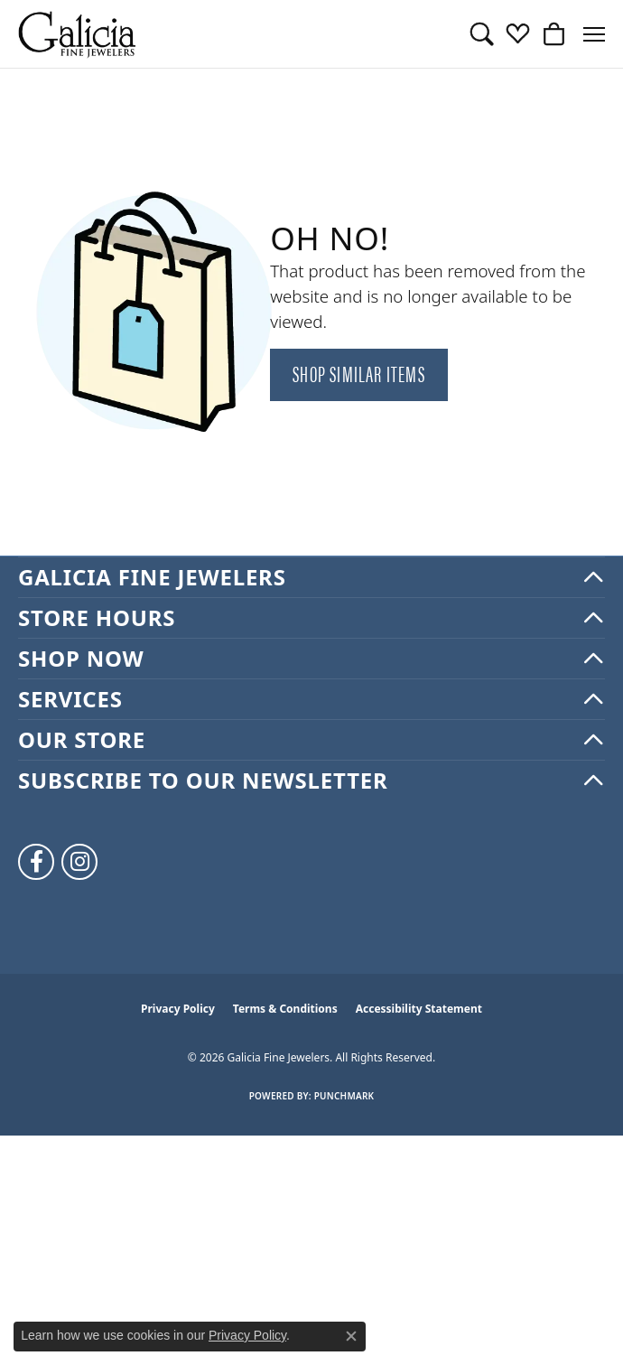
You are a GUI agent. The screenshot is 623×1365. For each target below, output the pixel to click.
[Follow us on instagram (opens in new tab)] (79, 862)
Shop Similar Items (359, 373)
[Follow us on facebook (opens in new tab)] (36, 862)
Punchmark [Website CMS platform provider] (344, 1095)
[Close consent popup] (351, 1336)
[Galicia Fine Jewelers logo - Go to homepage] (76, 34)
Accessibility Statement (419, 1008)
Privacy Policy (178, 1008)
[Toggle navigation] (594, 34)
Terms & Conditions (285, 1008)
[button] (481, 34)
